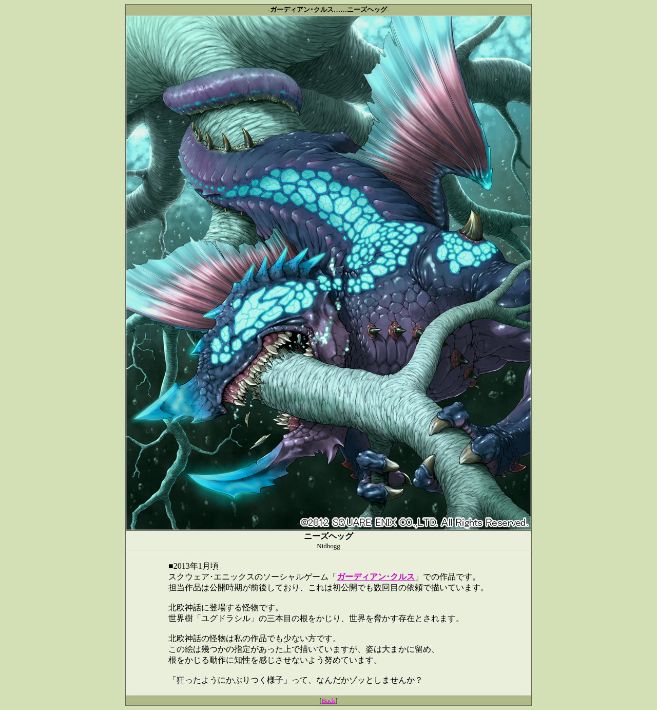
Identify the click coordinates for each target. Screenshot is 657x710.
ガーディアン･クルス (376, 576)
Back (329, 700)
